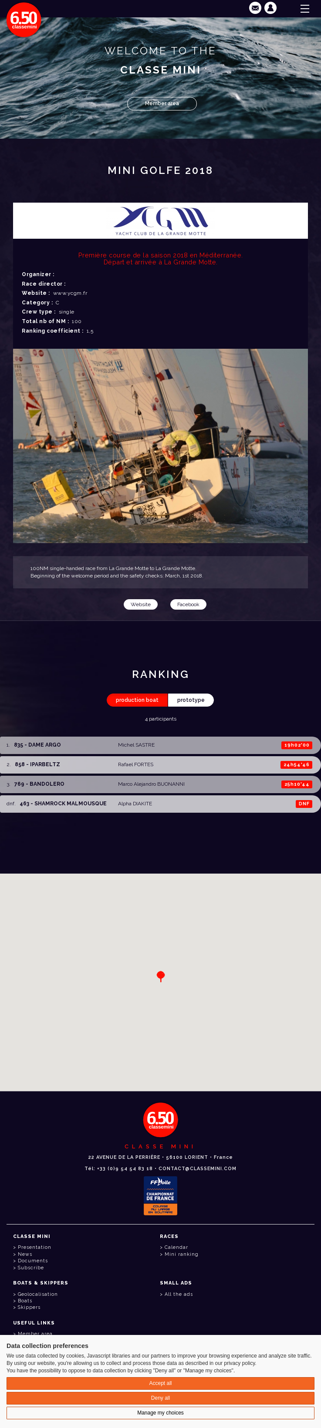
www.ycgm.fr (70, 293)
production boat (137, 700)
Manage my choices (160, 1413)
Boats (25, 1301)
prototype (191, 700)
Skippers (29, 1307)
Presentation (34, 1247)
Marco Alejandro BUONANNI (151, 784)
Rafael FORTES (135, 764)
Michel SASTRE (136, 745)
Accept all (160, 1383)
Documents (33, 1261)
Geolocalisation (38, 1294)
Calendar (176, 1247)
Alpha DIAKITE (135, 804)
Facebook (188, 604)
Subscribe (31, 1268)
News (25, 1254)
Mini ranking (182, 1254)
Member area (162, 103)
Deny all (160, 1398)
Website (141, 604)
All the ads (179, 1294)
